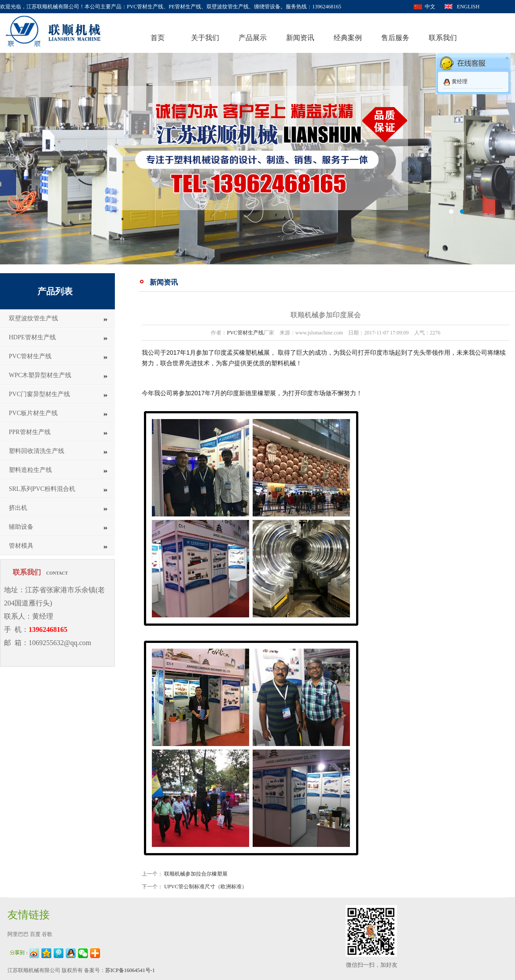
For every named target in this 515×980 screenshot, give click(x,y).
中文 (430, 7)
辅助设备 (21, 526)
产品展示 (253, 37)
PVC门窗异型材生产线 (39, 394)
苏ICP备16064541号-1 (130, 970)
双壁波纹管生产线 (33, 318)
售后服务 (395, 37)
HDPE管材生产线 (32, 337)
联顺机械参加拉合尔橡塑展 (196, 874)
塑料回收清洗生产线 (36, 451)
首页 (158, 37)
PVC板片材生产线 (33, 413)
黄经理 (459, 81)
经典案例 (348, 37)
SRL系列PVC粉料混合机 (42, 489)
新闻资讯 (300, 37)
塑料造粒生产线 (30, 470)
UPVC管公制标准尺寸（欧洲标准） (205, 886)
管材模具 (21, 545)
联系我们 (443, 37)
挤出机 (18, 508)
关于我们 (205, 37)
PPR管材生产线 (30, 432)
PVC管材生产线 (30, 356)
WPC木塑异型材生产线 (40, 375)
